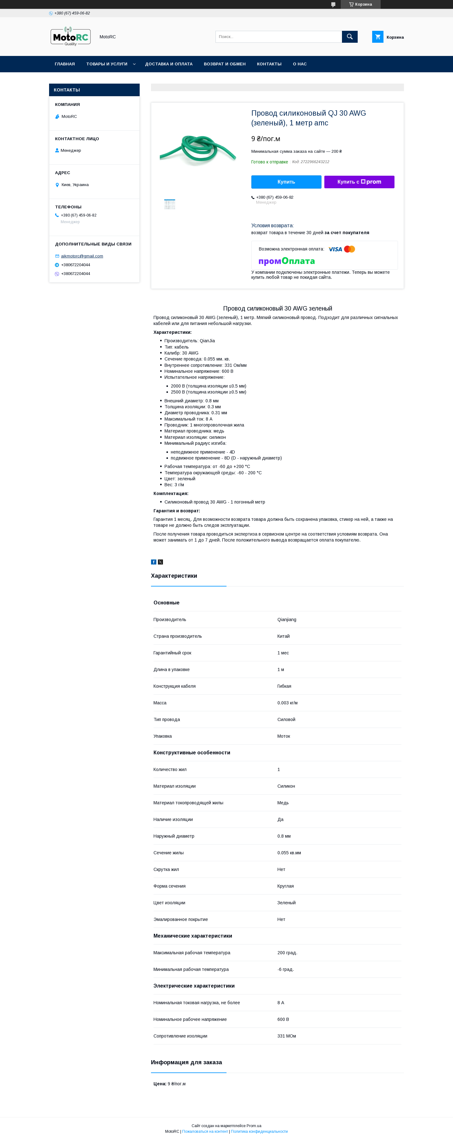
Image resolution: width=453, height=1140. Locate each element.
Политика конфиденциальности (259, 1131)
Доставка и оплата (169, 64)
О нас (300, 64)
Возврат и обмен (225, 64)
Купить (286, 181)
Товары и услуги (106, 64)
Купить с (359, 182)
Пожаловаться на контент (205, 1131)
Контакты (269, 64)
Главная (65, 64)
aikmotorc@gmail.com (82, 256)
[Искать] (350, 37)
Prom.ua (254, 1126)
